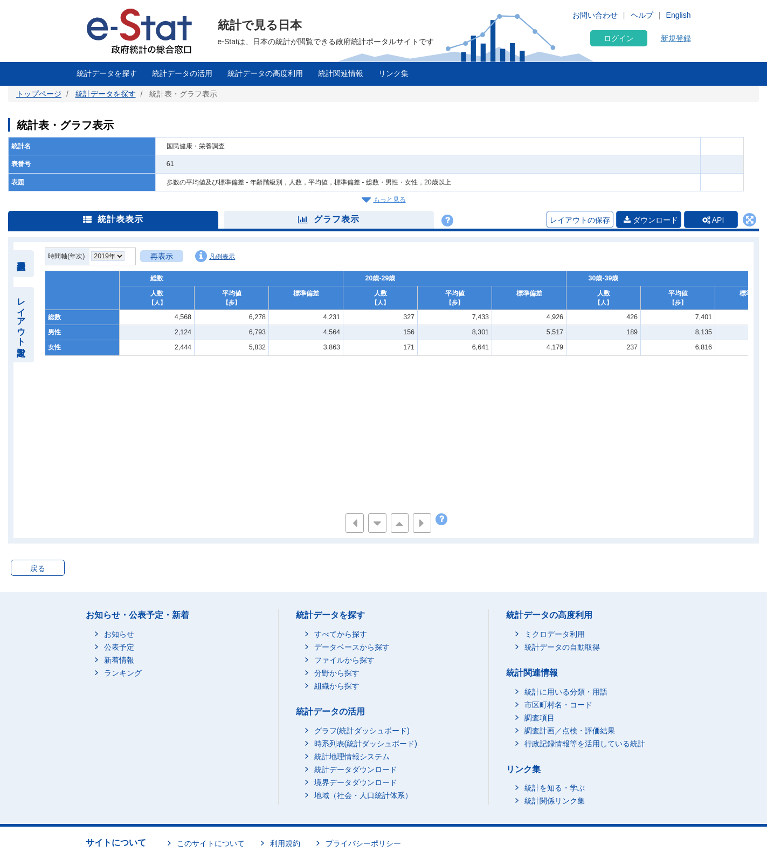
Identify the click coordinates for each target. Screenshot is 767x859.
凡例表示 (215, 256)
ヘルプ (642, 15)
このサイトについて (211, 843)
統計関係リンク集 (554, 801)
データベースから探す (352, 647)
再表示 (161, 256)
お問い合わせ (595, 15)
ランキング (123, 673)
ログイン (619, 38)
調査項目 (539, 717)
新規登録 (676, 38)
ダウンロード (651, 220)
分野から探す (337, 673)
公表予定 (119, 647)
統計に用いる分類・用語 (565, 692)
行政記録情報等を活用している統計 (584, 743)
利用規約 (285, 843)
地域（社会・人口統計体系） (363, 795)
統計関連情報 (340, 73)
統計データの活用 (182, 73)
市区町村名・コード (558, 705)
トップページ (38, 94)
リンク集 (393, 73)
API (713, 220)
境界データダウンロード (355, 782)
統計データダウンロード (355, 769)
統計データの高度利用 (265, 73)
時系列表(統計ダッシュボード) (365, 743)
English (678, 15)
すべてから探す (340, 634)
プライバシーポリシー (363, 843)
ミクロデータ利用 (554, 634)
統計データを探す (107, 73)
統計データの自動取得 (562, 647)
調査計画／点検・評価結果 (569, 730)
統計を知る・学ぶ (554, 788)
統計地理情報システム (352, 756)
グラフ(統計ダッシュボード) (362, 730)
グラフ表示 (329, 219)
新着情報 (119, 660)
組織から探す (337, 686)
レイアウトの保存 (580, 220)
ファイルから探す (344, 660)
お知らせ (119, 634)
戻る (37, 568)
